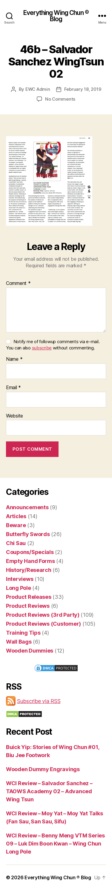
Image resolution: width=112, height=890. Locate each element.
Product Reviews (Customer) (43, 624)
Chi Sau (16, 543)
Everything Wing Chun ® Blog (56, 16)
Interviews (19, 579)
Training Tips (23, 633)
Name (14, 359)
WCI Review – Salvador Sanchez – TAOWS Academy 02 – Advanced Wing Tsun (49, 791)
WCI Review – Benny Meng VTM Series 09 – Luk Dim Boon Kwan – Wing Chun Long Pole (55, 843)
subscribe (42, 348)
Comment (18, 283)
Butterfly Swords (28, 534)
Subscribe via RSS (38, 701)
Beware (16, 525)
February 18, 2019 (82, 89)
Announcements (27, 507)
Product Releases (28, 597)
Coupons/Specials (30, 552)
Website (14, 416)
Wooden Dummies (29, 650)
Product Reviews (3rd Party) (42, 615)
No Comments (60, 99)
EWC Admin (37, 89)
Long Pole (18, 588)
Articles (16, 516)
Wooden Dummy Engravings (43, 769)
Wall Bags (19, 642)
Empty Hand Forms (30, 561)
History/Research (28, 570)
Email (13, 387)
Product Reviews (28, 606)
